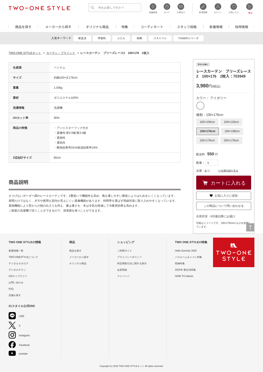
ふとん (121, 38)
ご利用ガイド (124, 250)
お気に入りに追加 (224, 195)
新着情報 (216, 26)
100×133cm (231, 122)
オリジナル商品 (97, 26)
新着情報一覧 (16, 250)
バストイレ (160, 38)
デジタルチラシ (17, 269)
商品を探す (23, 26)
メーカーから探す (58, 26)
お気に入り (234, 8)
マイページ (123, 276)
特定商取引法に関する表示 (132, 263)
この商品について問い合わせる (224, 205)
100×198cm (232, 131)
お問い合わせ (16, 282)
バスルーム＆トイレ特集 (188, 257)
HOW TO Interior (184, 276)
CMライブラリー (18, 276)
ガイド (167, 8)
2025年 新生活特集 (185, 269)
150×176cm (207, 140)
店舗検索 (153, 8)
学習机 (102, 38)
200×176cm (231, 140)
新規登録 (203, 8)
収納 (139, 38)
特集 (124, 26)
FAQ (11, 288)
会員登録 (122, 269)
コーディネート (152, 26)
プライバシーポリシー (129, 257)
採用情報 (241, 26)
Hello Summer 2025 (186, 250)
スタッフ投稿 (186, 26)
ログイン (218, 8)
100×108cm (207, 122)
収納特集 (180, 263)
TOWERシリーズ (188, 38)
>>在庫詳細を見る (228, 170)
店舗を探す (15, 295)
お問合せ (181, 8)
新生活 (82, 38)
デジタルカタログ (18, 263)
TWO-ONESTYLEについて (23, 257)
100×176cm (207, 131)
